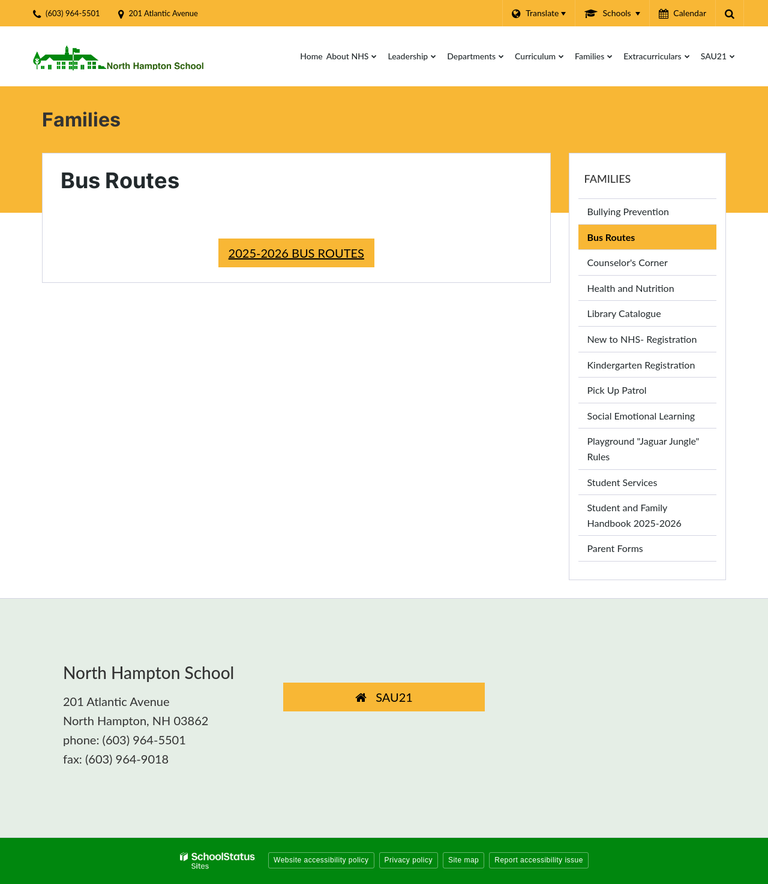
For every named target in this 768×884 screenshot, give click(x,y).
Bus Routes (611, 237)
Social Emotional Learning (641, 415)
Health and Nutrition (630, 288)
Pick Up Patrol (634, 392)
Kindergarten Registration (641, 364)
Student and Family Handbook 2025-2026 (634, 515)
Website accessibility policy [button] (321, 860)
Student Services (622, 482)
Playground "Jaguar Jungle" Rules (643, 452)
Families (607, 178)
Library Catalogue (642, 315)
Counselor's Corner (627, 262)
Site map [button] (463, 860)
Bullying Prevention (628, 211)
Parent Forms (615, 548)
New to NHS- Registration (642, 339)
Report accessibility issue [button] (538, 860)
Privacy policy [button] (409, 860)
